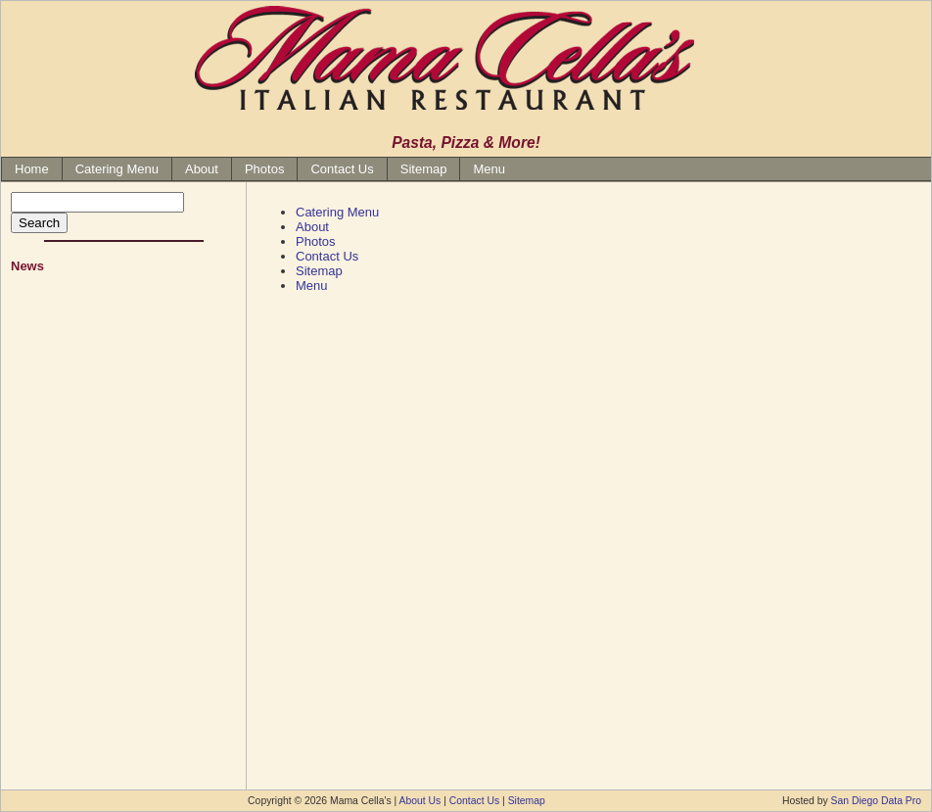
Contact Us (341, 169)
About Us (420, 800)
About (201, 169)
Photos (264, 169)
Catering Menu (117, 169)
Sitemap (423, 169)
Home (32, 169)
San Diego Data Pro (876, 800)
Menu (489, 169)
